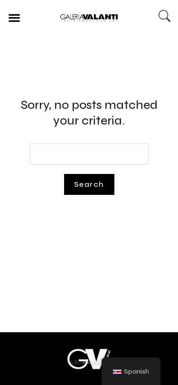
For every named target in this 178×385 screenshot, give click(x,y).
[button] (14, 17)
